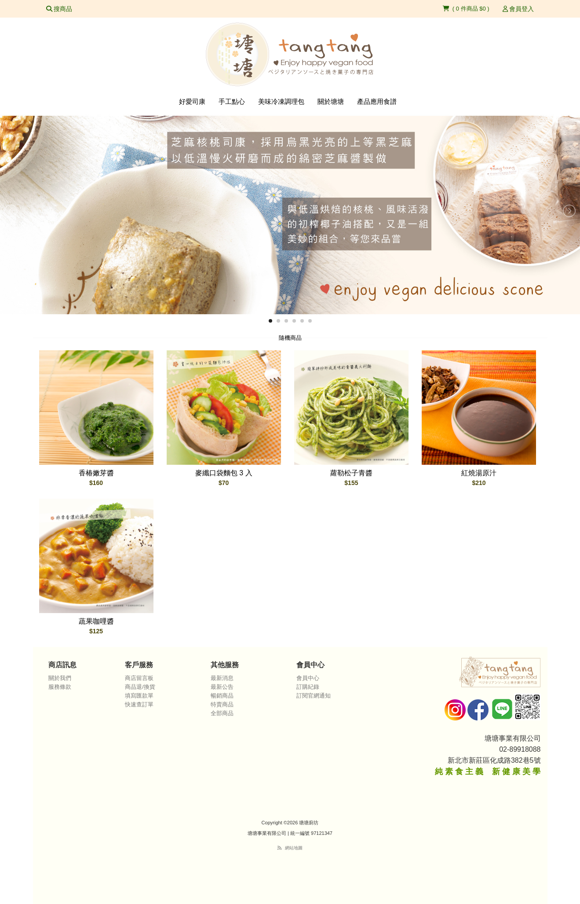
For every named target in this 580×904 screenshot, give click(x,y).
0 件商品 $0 (472, 8)
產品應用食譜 (377, 101)
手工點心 (232, 101)
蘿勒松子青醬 (351, 473)
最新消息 (222, 678)
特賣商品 (222, 704)
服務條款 (59, 687)
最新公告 (222, 687)
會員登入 (518, 8)
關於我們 (59, 678)
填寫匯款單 (139, 695)
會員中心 (307, 678)
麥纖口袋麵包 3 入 (223, 473)
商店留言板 (139, 678)
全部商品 (222, 713)
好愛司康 (192, 101)
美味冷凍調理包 (281, 101)
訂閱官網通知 (313, 695)
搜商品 (59, 8)
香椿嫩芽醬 (96, 473)
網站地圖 (294, 847)
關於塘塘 (330, 101)
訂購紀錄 (307, 687)
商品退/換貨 (140, 687)
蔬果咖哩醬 (96, 621)
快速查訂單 (139, 704)
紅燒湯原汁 (478, 473)
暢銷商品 (222, 695)
